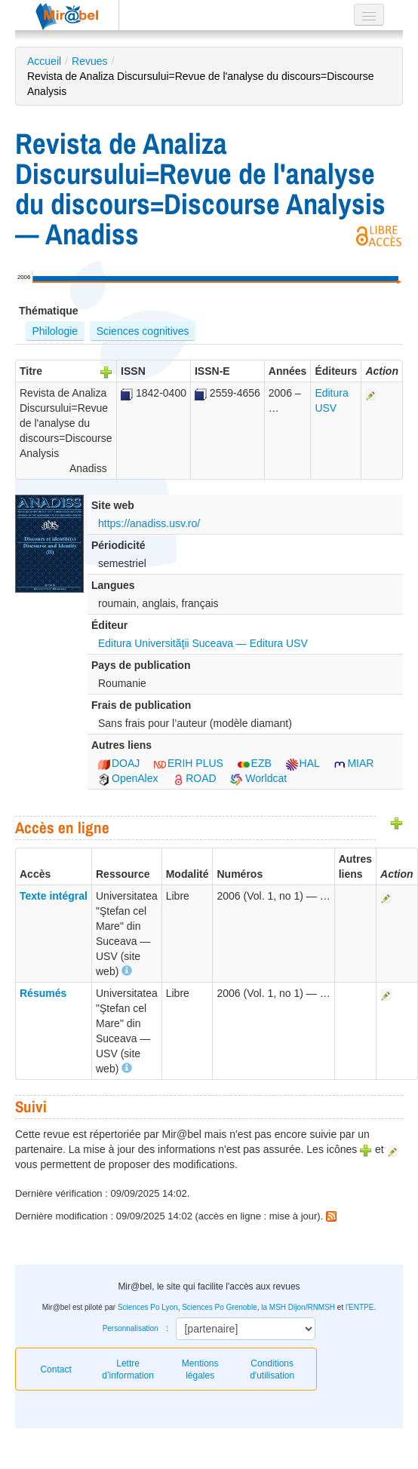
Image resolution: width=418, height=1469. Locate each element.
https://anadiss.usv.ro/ (149, 523)
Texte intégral (54, 896)
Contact (55, 1369)
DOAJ (119, 763)
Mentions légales (200, 1369)
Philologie (55, 331)
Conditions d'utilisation (272, 1369)
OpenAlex (128, 778)
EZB (255, 763)
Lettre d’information (128, 1369)
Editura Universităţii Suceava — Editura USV (203, 643)
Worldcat (258, 778)
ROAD (194, 778)
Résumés (43, 993)
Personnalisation (130, 1328)
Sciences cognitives (143, 331)
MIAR (353, 763)
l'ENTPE (359, 1307)
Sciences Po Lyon (148, 1307)
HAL (303, 763)
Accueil (44, 61)
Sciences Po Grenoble (219, 1307)
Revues (89, 61)
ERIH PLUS (188, 763)
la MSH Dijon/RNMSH (298, 1307)
